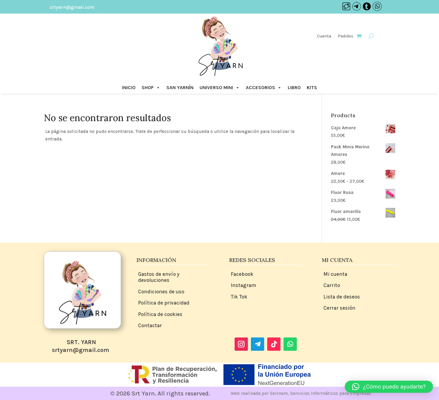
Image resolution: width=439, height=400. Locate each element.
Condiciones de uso (161, 292)
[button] (389, 387)
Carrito (331, 285)
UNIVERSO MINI (220, 88)
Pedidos (345, 36)
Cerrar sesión (339, 308)
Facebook (242, 274)
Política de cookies (160, 314)
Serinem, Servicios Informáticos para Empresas (320, 393)
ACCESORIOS (264, 88)
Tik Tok (239, 297)
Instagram (243, 285)
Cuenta (324, 36)
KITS (312, 87)
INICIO (129, 87)
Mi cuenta (335, 274)
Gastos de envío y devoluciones (158, 277)
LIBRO (294, 87)
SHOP (151, 88)
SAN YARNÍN (180, 87)
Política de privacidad (163, 303)
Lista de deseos (341, 297)
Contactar (150, 325)
